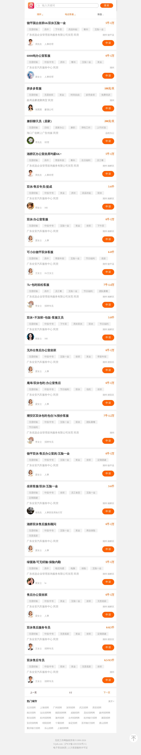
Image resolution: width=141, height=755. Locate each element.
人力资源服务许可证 (78, 747)
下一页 (107, 692)
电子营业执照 (59, 747)
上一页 (33, 692)
